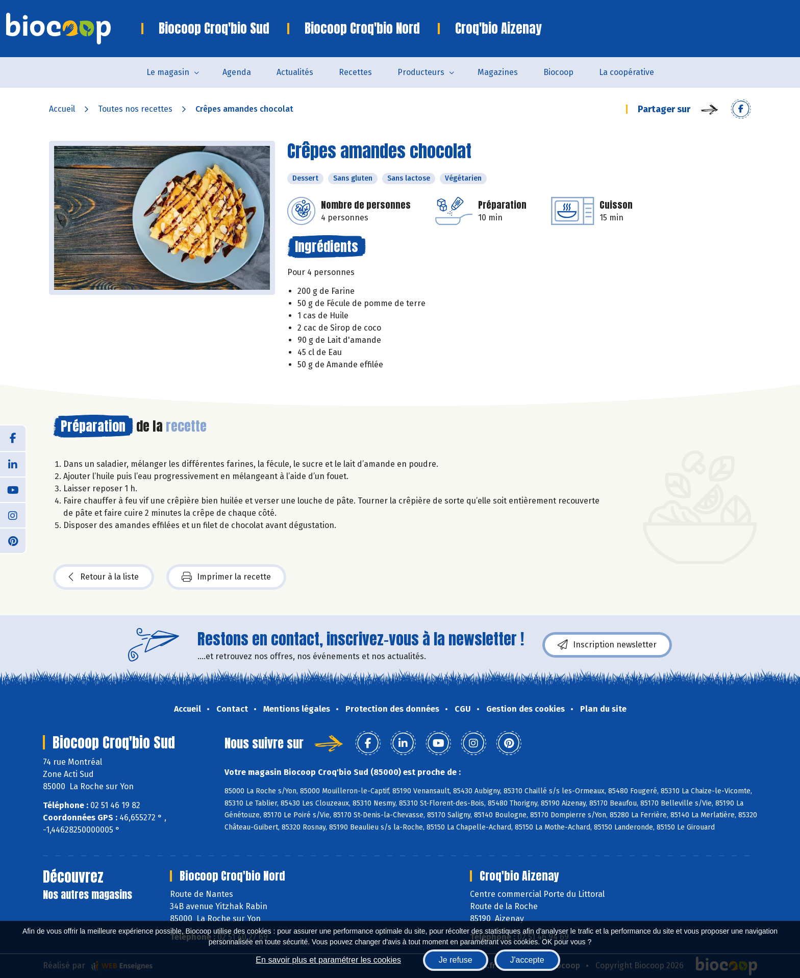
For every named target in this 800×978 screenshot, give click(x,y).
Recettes (355, 72)
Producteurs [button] (420, 72)
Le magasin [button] (167, 72)
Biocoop (558, 72)
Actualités (295, 72)
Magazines (498, 72)
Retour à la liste (103, 577)
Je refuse (455, 960)
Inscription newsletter (607, 645)
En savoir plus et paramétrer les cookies (328, 960)
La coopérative (626, 72)
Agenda (236, 72)
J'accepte (527, 960)
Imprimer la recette (226, 577)
